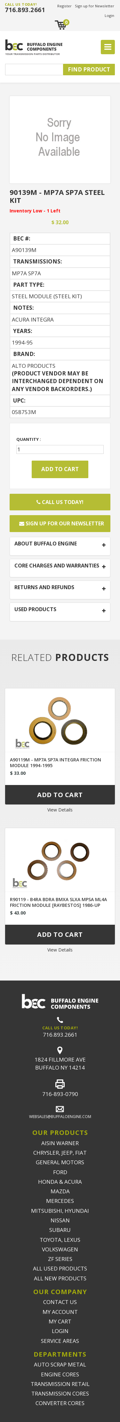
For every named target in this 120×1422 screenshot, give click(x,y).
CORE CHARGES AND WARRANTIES (56, 566)
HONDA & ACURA (60, 1181)
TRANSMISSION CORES (60, 1393)
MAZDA (60, 1191)
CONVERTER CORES (60, 1403)
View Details (60, 810)
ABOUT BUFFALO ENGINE (45, 544)
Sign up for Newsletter (94, 6)
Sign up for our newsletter (61, 523)
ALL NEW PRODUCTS (60, 1278)
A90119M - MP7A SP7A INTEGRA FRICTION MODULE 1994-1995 (55, 762)
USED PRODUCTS (35, 609)
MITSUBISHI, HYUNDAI (60, 1210)
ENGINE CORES (60, 1374)
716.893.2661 (25, 10)
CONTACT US (60, 1302)
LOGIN (60, 1331)
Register (64, 6)
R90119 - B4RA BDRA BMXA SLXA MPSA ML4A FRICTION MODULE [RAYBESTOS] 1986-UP (58, 902)
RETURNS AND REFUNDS (44, 587)
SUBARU (60, 1229)
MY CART (60, 1321)
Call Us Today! (60, 502)
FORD (60, 1172)
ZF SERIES (60, 1259)
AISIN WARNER (60, 1143)
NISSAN (60, 1220)
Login (109, 15)
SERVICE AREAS (60, 1340)
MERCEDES (60, 1200)
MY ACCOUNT (60, 1311)
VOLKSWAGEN (60, 1249)
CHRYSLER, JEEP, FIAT (60, 1152)
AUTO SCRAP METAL (60, 1364)
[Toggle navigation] (108, 47)
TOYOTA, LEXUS (60, 1239)
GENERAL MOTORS (60, 1162)
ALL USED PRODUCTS (60, 1268)
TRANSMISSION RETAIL (60, 1384)
